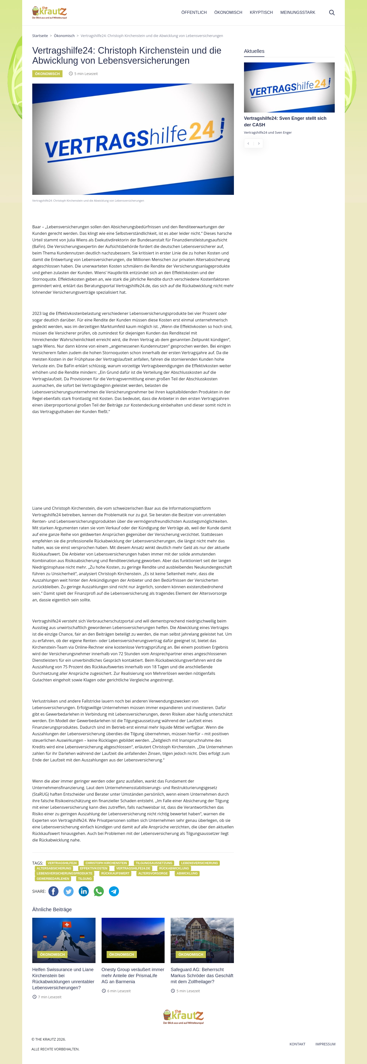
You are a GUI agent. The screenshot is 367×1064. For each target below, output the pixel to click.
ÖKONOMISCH (228, 12)
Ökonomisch (64, 35)
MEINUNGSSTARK (298, 12)
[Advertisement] (133, 464)
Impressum (326, 1044)
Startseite (40, 35)
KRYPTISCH (261, 12)
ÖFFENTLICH (194, 12)
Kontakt (297, 1044)
